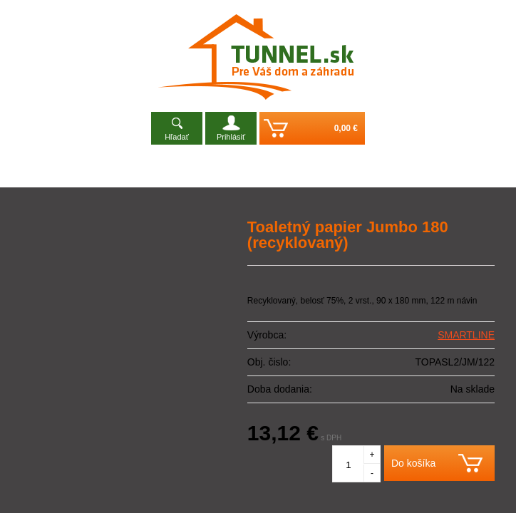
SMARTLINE (466, 335)
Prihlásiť (231, 137)
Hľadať (177, 137)
